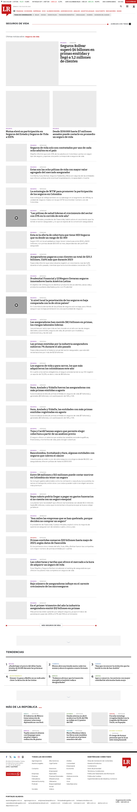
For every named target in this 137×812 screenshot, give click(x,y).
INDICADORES (111, 11)
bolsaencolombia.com (84, 800)
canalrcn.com (55, 803)
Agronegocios (37, 761)
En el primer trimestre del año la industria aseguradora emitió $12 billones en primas (55, 607)
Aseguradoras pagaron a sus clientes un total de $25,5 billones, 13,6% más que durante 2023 (61, 258)
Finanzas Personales (56, 776)
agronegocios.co (30, 800)
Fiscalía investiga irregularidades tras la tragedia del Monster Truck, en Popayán (119, 719)
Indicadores (36, 779)
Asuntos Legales (37, 763)
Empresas (35, 773)
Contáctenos (92, 766)
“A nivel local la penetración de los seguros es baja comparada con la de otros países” (59, 302)
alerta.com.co (103, 803)
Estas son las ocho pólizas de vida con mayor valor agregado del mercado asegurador (58, 171)
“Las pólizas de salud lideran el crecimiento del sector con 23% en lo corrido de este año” (61, 214)
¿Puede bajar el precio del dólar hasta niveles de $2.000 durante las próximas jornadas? (25, 668)
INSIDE (119, 11)
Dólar (37, 15)
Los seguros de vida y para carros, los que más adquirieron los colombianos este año (56, 367)
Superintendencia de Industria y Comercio (102, 779)
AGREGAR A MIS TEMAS (121, 24)
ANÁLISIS (77, 11)
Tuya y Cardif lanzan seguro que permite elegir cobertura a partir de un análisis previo (57, 432)
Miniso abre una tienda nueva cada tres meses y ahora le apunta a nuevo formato (70, 667)
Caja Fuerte (53, 763)
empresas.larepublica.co (46, 800)
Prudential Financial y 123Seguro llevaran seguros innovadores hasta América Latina (59, 280)
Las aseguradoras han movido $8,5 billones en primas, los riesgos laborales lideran (61, 323)
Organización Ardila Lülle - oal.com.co (123, 801)
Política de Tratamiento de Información (101, 773)
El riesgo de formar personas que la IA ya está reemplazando (118, 737)
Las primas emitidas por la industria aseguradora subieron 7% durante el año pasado (59, 345)
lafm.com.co (91, 803)
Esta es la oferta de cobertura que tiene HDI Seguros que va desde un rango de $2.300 (60, 236)
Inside (69, 779)
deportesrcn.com (12, 805)
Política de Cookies (94, 776)
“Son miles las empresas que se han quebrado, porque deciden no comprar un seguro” (61, 520)
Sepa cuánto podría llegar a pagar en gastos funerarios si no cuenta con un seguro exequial (62, 498)
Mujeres (89, 15)
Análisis (69, 761)
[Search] (120, 6)
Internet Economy (38, 781)
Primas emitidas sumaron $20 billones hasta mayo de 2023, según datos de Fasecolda (61, 541)
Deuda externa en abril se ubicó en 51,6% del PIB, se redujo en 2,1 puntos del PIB (77, 719)
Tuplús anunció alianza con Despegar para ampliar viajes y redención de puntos (34, 736)
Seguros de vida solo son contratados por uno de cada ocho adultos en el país (60, 149)
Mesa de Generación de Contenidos (100, 761)
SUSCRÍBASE (131, 2)
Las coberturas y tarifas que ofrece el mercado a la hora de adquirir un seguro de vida (62, 563)
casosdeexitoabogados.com (16, 803)
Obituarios (52, 781)
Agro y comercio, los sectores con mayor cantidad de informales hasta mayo (112, 679)
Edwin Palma (52, 15)
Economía (70, 768)
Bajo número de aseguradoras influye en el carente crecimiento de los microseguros (59, 585)
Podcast (35, 784)
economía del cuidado (102, 15)
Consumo (35, 768)
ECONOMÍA (28, 11)
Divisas (43, 15)
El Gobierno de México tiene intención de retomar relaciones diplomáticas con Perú (33, 719)
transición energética (66, 15)
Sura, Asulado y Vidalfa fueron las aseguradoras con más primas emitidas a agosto (60, 389)
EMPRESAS (37, 11)
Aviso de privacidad (94, 768)
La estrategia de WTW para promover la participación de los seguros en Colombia (61, 193)
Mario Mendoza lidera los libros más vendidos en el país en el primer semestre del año (77, 736)
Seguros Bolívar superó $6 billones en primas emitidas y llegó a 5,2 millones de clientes (77, 53)
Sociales (35, 789)
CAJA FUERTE (100, 11)
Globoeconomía (72, 776)
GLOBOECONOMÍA (53, 11)
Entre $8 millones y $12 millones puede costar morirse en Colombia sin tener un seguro (61, 476)
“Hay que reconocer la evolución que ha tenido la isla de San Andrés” (112, 667)
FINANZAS (19, 11)
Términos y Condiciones (96, 771)
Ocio (68, 781)
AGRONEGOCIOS (66, 11)
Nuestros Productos (94, 763)
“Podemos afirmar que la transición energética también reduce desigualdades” (67, 680)
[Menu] (14, 11)
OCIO (44, 11)
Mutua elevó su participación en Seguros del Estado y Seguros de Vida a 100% (27, 134)
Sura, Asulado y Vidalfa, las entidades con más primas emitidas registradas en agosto (61, 411)
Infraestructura (54, 779)
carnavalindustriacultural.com (38, 803)
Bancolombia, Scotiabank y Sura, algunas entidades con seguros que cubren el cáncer (62, 454)
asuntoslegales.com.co (14, 800)
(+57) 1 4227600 (12, 767)
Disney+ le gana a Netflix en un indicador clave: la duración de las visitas (27, 679)
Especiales (53, 773)
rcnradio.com (67, 803)
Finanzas (35, 776)
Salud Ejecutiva (72, 784)
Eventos (69, 773)
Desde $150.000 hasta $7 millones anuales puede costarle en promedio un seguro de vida (74, 134)
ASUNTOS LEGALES (87, 11)
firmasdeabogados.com (66, 800)
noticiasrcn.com (79, 803)
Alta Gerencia (54, 761)
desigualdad (80, 15)
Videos (51, 789)
